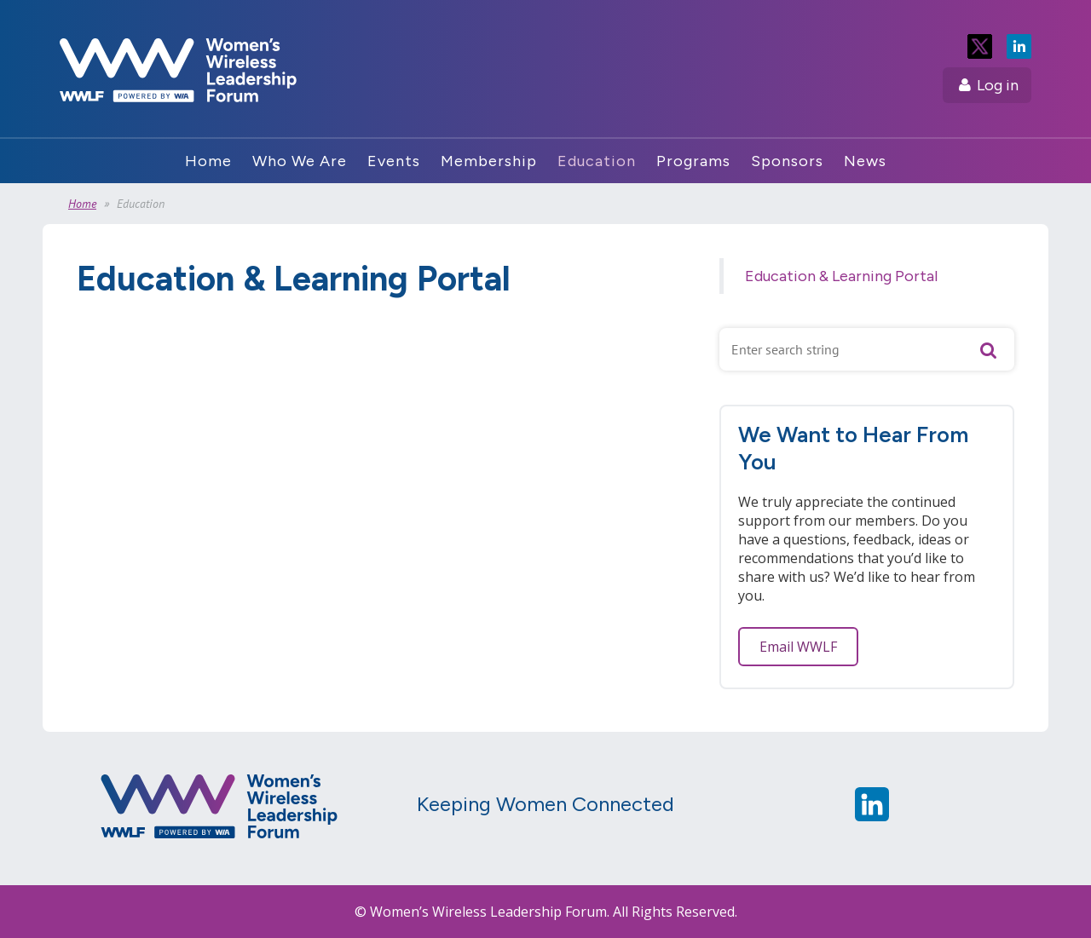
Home (82, 203)
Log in (998, 85)
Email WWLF (798, 646)
